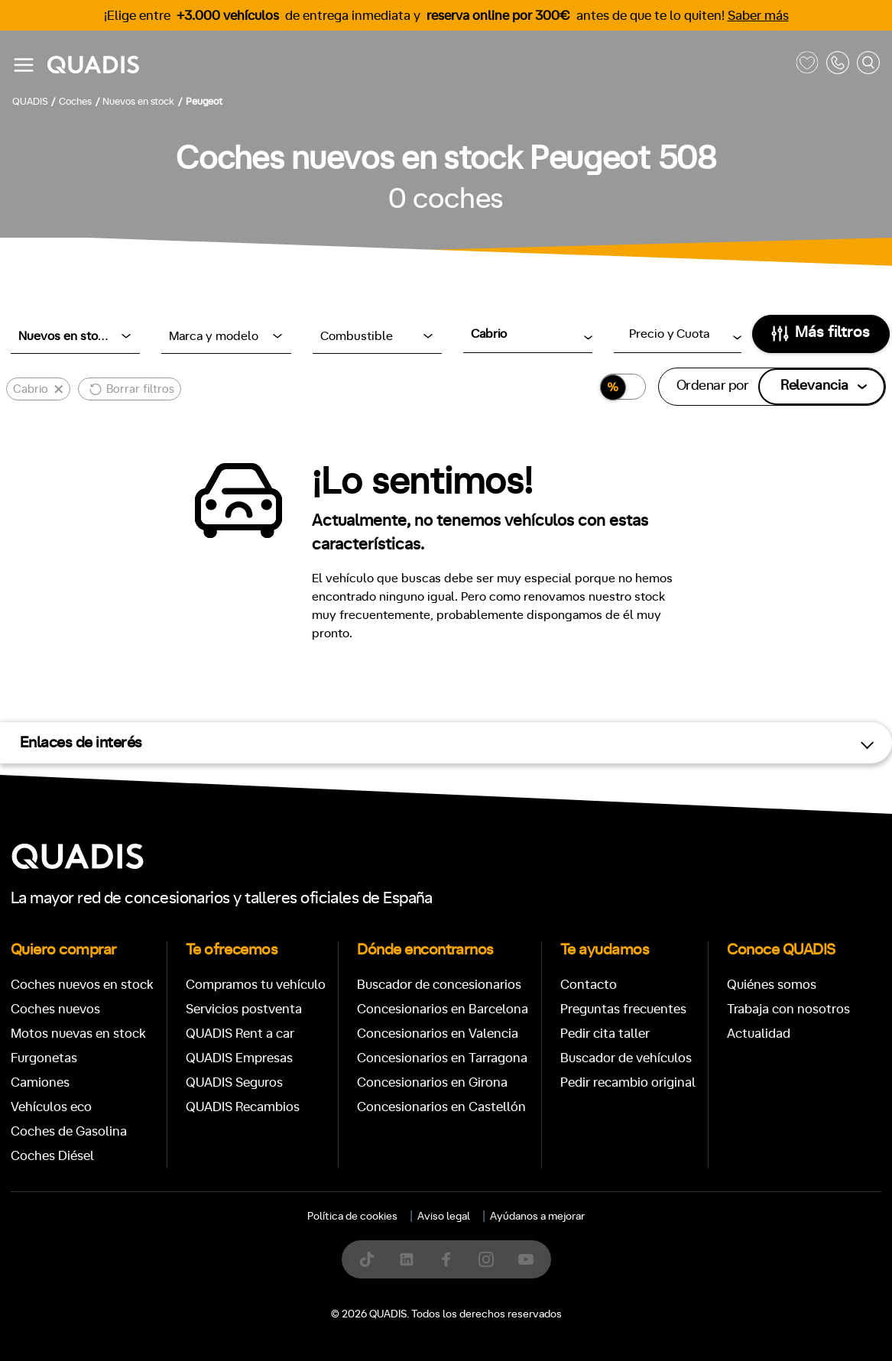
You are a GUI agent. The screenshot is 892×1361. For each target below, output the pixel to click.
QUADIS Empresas (239, 1058)
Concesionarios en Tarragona (442, 1058)
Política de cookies (352, 1216)
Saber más (758, 15)
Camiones (40, 1082)
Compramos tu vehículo (256, 984)
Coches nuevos (55, 1009)
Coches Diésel (52, 1155)
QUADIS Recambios (243, 1106)
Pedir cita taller (605, 1033)
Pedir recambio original (628, 1082)
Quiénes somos (771, 984)
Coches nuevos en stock (82, 984)
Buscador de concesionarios (439, 984)
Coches (334, 1335)
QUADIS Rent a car (240, 1033)
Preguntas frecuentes (623, 1009)
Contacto (588, 984)
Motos (433, 1335)
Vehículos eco (51, 1106)
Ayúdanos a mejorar (537, 1216)
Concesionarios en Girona (432, 1082)
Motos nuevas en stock (78, 1033)
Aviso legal (443, 1216)
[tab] (335, 1335)
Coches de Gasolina (69, 1131)
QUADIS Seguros (234, 1082)
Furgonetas (44, 1058)
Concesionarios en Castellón (441, 1106)
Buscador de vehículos (626, 1058)
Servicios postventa (244, 1009)
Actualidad (758, 1033)
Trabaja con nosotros (788, 1009)
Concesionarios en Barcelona (442, 1009)
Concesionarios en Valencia (437, 1033)
